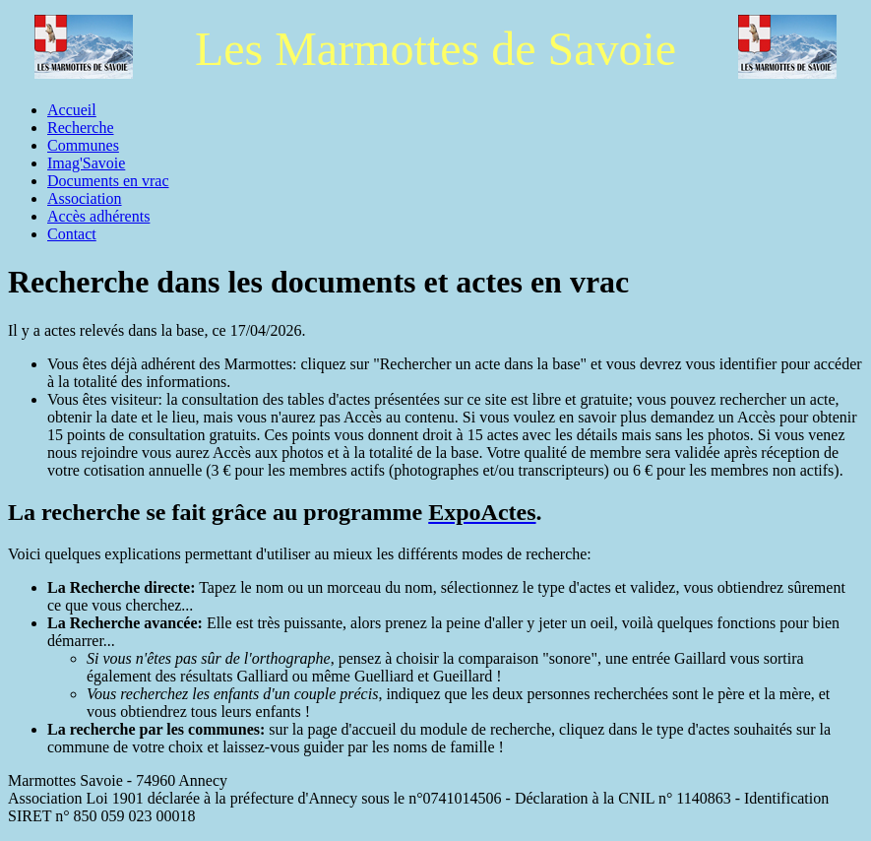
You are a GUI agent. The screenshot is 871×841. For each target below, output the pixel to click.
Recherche (80, 127)
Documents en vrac (108, 180)
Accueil (71, 109)
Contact (71, 234)
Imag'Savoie (86, 163)
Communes (83, 145)
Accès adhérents (98, 216)
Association (84, 198)
